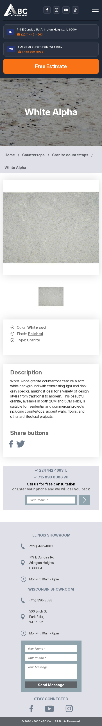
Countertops (33, 155)
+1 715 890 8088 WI (51, 477)
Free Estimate (51, 66)
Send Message (51, 685)
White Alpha (15, 167)
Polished (35, 333)
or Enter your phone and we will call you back (51, 489)
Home (10, 155)
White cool (36, 327)
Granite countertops (70, 155)
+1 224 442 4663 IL (51, 470)
